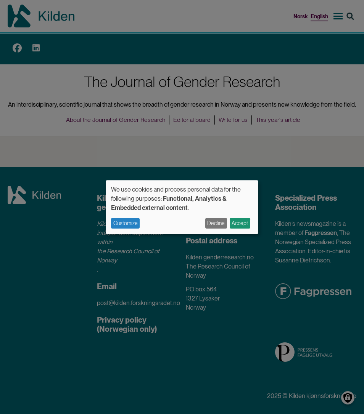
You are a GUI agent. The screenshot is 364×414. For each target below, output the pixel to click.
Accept (240, 223)
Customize (125, 223)
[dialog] (182, 207)
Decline (216, 223)
